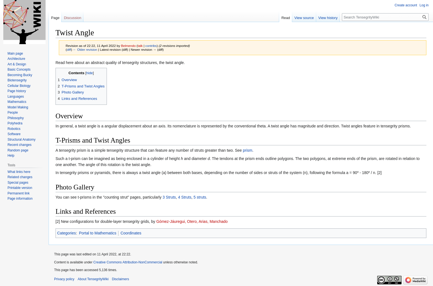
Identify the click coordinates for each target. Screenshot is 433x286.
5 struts (200, 197)
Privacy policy (64, 279)
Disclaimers (120, 279)
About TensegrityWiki (93, 279)
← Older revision (85, 49)
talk (140, 45)
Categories (66, 233)
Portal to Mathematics (97, 233)
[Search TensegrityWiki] (385, 17)
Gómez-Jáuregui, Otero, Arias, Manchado (192, 221)
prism (247, 150)
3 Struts (169, 197)
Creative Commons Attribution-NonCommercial (127, 262)
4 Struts (184, 197)
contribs (151, 45)
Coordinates (130, 233)
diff (69, 49)
